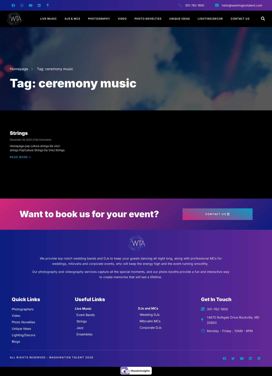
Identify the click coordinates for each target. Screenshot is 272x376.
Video (122, 18)
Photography (99, 18)
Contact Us (240, 18)
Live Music (48, 18)
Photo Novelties (148, 18)
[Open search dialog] (263, 19)
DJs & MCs (72, 18)
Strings (19, 133)
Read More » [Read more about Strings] (20, 157)
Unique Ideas (179, 18)
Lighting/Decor (210, 18)
